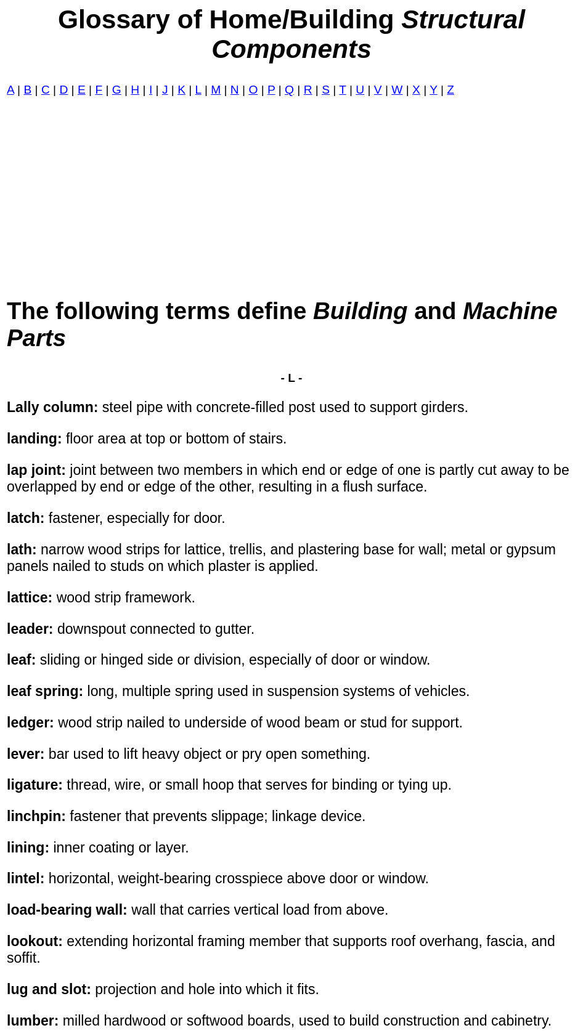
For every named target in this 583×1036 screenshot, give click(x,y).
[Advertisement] (291, 197)
